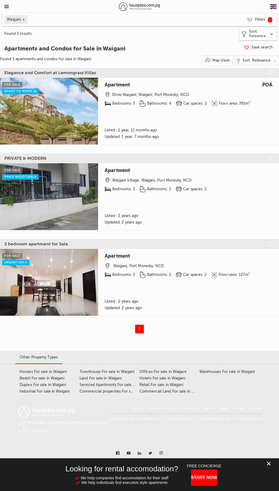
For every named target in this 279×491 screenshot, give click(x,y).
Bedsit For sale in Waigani (42, 378)
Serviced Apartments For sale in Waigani (115, 385)
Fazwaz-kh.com (249, 419)
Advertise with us (162, 409)
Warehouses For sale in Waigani (227, 372)
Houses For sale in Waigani (43, 372)
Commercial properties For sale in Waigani (117, 391)
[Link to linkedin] (139, 453)
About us (137, 409)
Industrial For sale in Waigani (44, 391)
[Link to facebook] (117, 453)
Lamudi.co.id (151, 419)
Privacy (238, 409)
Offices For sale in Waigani (163, 372)
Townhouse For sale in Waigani (107, 372)
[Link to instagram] (161, 453)
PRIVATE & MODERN (25, 158)
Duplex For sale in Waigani (43, 385)
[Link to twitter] (150, 453)
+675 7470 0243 (34, 431)
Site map (255, 409)
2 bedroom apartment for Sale (36, 244)
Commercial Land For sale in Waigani (172, 391)
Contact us (189, 409)
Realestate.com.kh (215, 419)
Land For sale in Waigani (101, 378)
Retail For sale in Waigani (161, 385)
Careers (208, 409)
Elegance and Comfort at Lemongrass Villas (50, 72)
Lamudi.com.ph (121, 419)
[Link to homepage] (139, 6)
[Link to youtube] (128, 453)
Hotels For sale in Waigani (162, 378)
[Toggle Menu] (6, 6)
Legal (224, 409)
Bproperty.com (181, 419)
